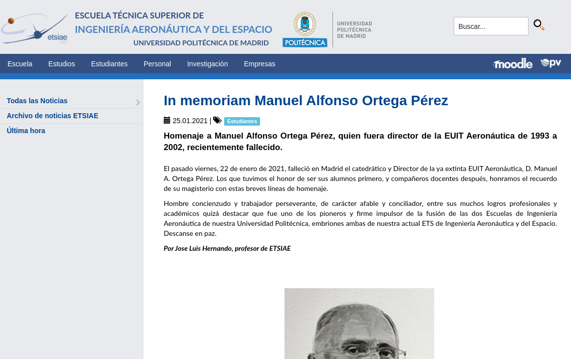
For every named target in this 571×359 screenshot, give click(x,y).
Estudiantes (109, 64)
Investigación (207, 64)
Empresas (260, 64)
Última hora (25, 131)
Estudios (61, 64)
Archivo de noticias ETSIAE (52, 116)
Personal (157, 64)
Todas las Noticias (36, 101)
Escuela (19, 64)
